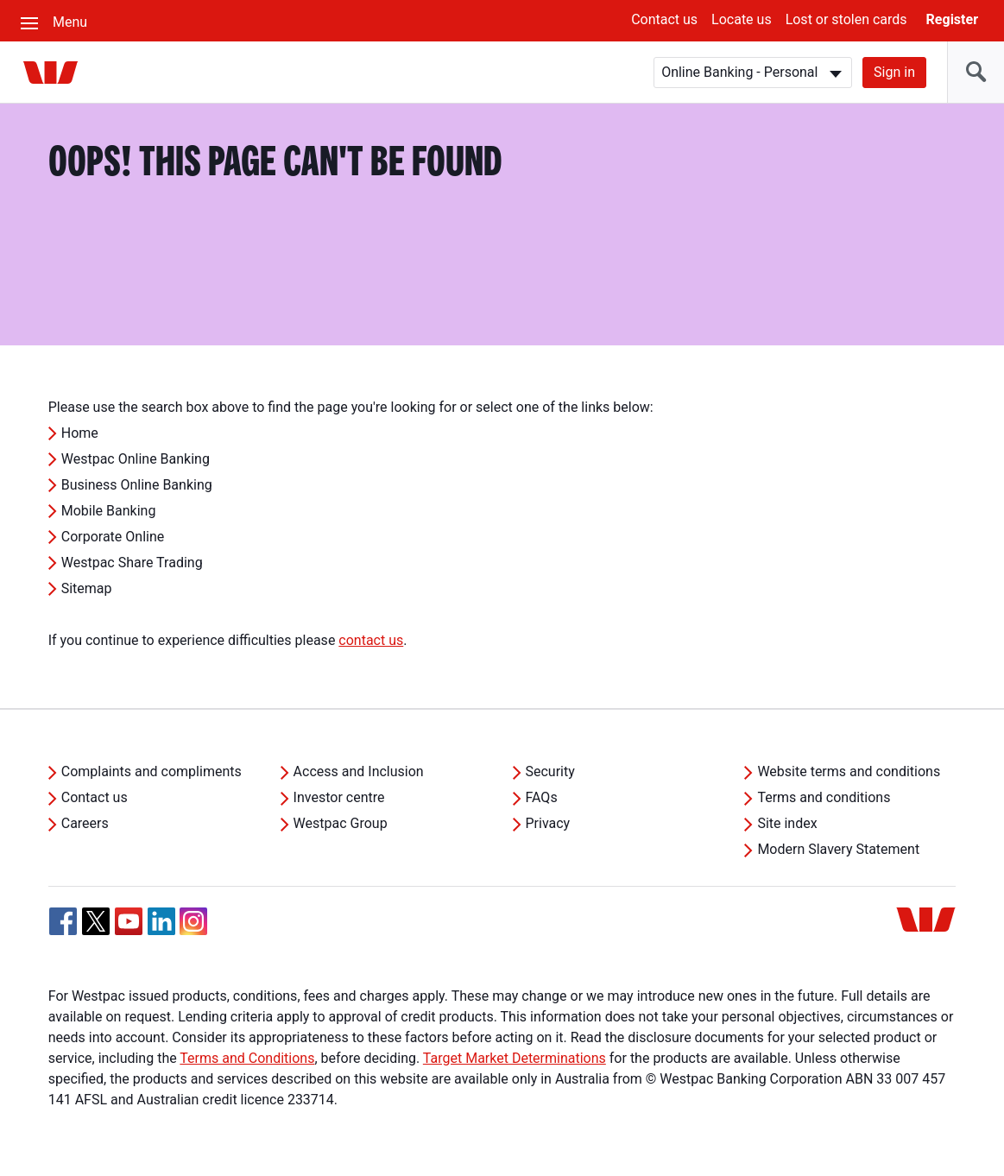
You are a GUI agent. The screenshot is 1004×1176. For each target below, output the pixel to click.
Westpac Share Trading (132, 562)
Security (550, 771)
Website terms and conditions (848, 771)
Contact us (664, 19)
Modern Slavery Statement (838, 849)
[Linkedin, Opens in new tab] (161, 921)
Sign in (894, 72)
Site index (787, 823)
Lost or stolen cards (846, 19)
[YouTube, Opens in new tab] (128, 921)
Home (79, 433)
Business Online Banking (136, 485)
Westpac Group (341, 823)
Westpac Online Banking (135, 459)
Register (952, 19)
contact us (370, 640)
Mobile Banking (108, 511)
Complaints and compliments (151, 771)
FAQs (542, 797)
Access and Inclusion (359, 771)
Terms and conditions (823, 797)
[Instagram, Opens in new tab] (193, 930)
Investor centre (339, 797)
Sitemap (86, 588)
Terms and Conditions (247, 1058)
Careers (85, 823)
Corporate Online (113, 536)
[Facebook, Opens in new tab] (63, 921)
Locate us (741, 19)
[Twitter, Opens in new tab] (96, 921)
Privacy (548, 823)
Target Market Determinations (514, 1058)
